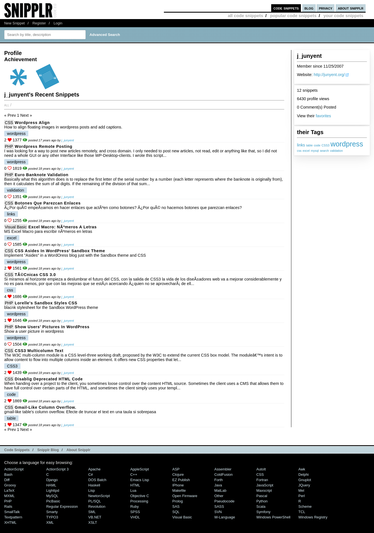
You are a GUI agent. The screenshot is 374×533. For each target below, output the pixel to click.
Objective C (139, 496)
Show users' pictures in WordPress (52, 327)
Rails (8, 506)
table (309, 145)
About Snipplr (78, 450)
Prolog (177, 501)
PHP (9, 146)
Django (52, 480)
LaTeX (9, 490)
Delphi (303, 474)
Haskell (94, 485)
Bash (8, 474)
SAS (176, 506)
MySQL (52, 496)
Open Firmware (184, 496)
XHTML (10, 522)
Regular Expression (62, 506)
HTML (135, 485)
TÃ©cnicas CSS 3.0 (35, 274)
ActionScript (14, 469)
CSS (9, 122)
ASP (176, 469)
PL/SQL (94, 501)
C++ (133, 474)
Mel (301, 490)
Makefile (179, 490)
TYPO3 (52, 517)
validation (336, 150)
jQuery (304, 485)
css (299, 150)
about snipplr (350, 8)
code (317, 145)
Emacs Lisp (139, 480)
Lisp (91, 490)
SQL (176, 512)
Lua (133, 490)
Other (218, 496)
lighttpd (52, 490)
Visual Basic (16, 227)
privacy (325, 8)
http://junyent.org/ (329, 74)
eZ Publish (181, 480)
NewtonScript (99, 496)
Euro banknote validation (42, 175)
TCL (301, 512)
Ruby (134, 506)
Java (218, 485)
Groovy (10, 485)
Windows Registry (312, 517)
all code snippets (245, 15)
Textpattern (13, 517)
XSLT (92, 522)
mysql (315, 150)
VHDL (135, 517)
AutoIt (261, 469)
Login (58, 23)
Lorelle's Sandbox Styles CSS (46, 303)
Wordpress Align (32, 122)
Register (39, 23)
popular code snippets (293, 15)
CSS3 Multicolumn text (39, 350)
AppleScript (139, 469)
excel (306, 150)
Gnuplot (304, 480)
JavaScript (264, 485)
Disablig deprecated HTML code (49, 379)
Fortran (262, 480)
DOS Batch (97, 480)
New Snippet (14, 23)
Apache (94, 469)
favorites (323, 116)
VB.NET (94, 517)
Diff (7, 480)
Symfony (263, 512)
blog (309, 8)
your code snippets (343, 15)
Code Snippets (17, 450)
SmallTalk (12, 512)
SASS (219, 506)
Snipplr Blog (48, 450)
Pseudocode (224, 501)
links (301, 145)
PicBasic (53, 501)
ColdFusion (223, 474)
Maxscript (264, 490)
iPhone (178, 485)
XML (50, 522)
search (324, 150)
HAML (51, 485)
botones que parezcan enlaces (48, 203)
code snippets (286, 8)
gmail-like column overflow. (45, 407)
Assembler (222, 469)
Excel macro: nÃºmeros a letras (62, 227)
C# (90, 474)
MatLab (220, 490)
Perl (301, 496)
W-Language (224, 517)
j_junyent (67, 140)
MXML (9, 496)
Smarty (52, 512)
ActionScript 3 (57, 469)
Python (262, 501)
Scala (260, 506)
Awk (301, 469)
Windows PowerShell (273, 517)
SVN (218, 512)
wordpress (347, 144)
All (6, 105)
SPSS (135, 512)
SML (92, 512)
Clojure (178, 474)
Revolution (96, 506)
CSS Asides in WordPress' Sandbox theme (60, 251)
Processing (139, 501)
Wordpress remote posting (44, 146)
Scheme (305, 506)
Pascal (261, 496)
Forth (218, 480)
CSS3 (325, 145)
